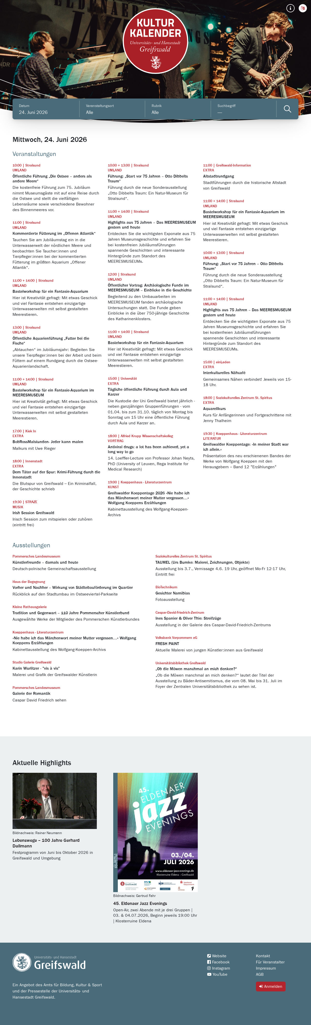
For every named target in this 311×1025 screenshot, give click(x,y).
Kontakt (263, 956)
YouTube (217, 974)
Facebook (218, 962)
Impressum (266, 968)
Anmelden (270, 986)
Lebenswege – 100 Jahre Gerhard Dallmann (46, 843)
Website (216, 956)
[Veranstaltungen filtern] (287, 109)
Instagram (218, 968)
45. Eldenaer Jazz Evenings (140, 903)
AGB (260, 974)
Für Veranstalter (270, 962)
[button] (303, 8)
